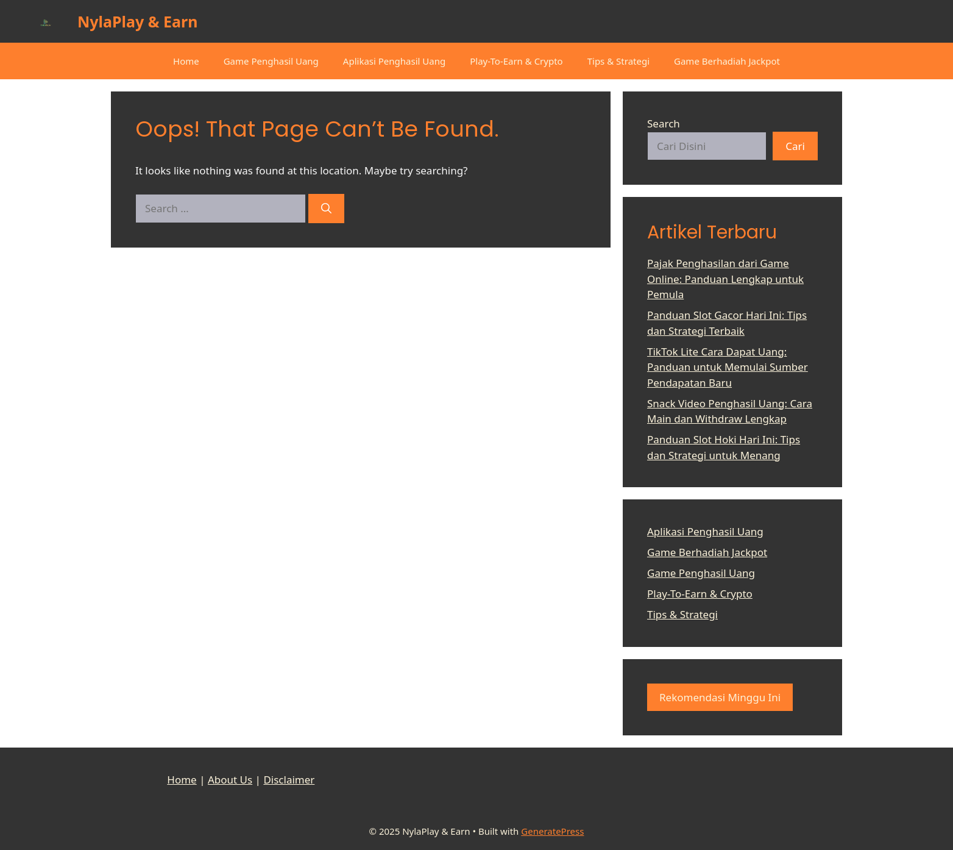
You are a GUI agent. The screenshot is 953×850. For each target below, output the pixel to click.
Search (663, 123)
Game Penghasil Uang (271, 61)
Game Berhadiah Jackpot (727, 61)
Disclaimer (288, 780)
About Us (230, 780)
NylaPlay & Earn (137, 21)
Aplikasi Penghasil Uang (394, 61)
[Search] (326, 208)
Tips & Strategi (618, 61)
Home (186, 61)
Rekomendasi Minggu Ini (720, 697)
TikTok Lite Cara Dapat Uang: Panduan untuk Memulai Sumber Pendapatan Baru (727, 367)
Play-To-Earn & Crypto (516, 61)
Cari (795, 146)
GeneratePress (552, 831)
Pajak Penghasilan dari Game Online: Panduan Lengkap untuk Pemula (725, 278)
